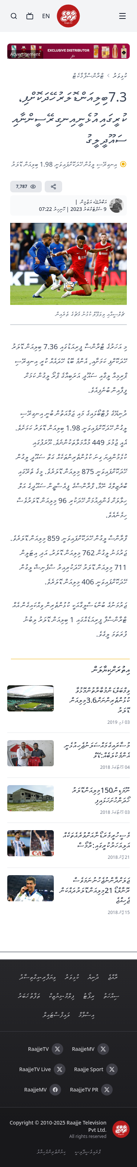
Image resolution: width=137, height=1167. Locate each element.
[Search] (13, 16)
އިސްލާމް (86, 1014)
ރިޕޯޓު (88, 995)
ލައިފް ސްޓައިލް (56, 1014)
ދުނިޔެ (93, 976)
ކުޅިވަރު (120, 75)
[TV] (29, 16)
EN (46, 16)
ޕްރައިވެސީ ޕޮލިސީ (87, 1151)
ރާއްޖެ (113, 976)
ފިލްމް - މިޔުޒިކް (61, 995)
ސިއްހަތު (111, 995)
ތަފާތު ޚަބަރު (29, 995)
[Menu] (122, 16)
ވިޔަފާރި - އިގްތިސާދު (37, 976)
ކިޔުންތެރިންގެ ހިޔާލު (51, 1151)
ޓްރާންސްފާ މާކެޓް (88, 75)
